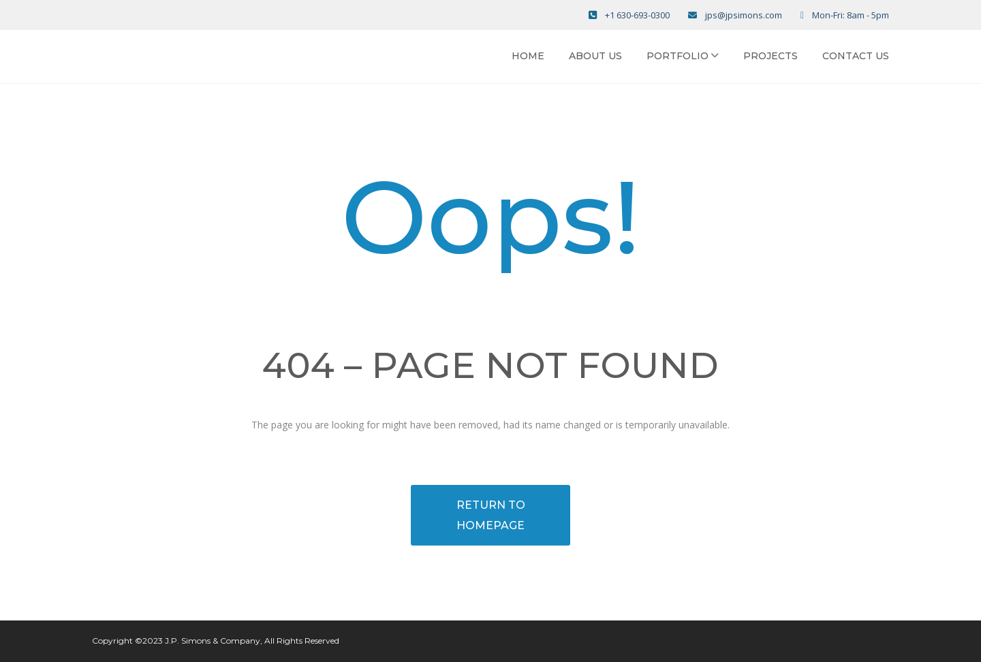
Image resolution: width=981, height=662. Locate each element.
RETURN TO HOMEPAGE (490, 515)
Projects (770, 56)
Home (528, 56)
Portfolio (677, 56)
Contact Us (855, 56)
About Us (595, 56)
